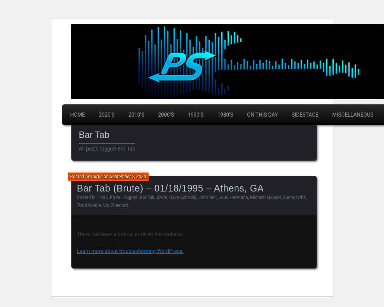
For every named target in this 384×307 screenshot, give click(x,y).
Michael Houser (265, 197)
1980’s (226, 115)
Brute (115, 197)
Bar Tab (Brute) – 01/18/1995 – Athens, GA (170, 188)
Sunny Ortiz (294, 197)
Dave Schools (182, 197)
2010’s (136, 115)
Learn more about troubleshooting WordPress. (130, 251)
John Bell (207, 197)
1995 (103, 197)
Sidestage (305, 115)
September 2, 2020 (128, 176)
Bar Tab (147, 197)
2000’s (166, 115)
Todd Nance (89, 205)
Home (77, 115)
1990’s (196, 115)
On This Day (262, 115)
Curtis (96, 176)
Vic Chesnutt (115, 205)
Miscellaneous (353, 115)
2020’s (107, 115)
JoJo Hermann (233, 197)
